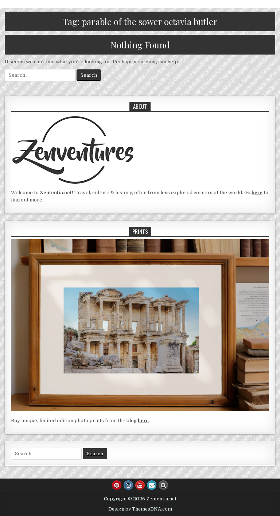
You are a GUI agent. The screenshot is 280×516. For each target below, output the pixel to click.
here (257, 192)
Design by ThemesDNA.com (140, 509)
